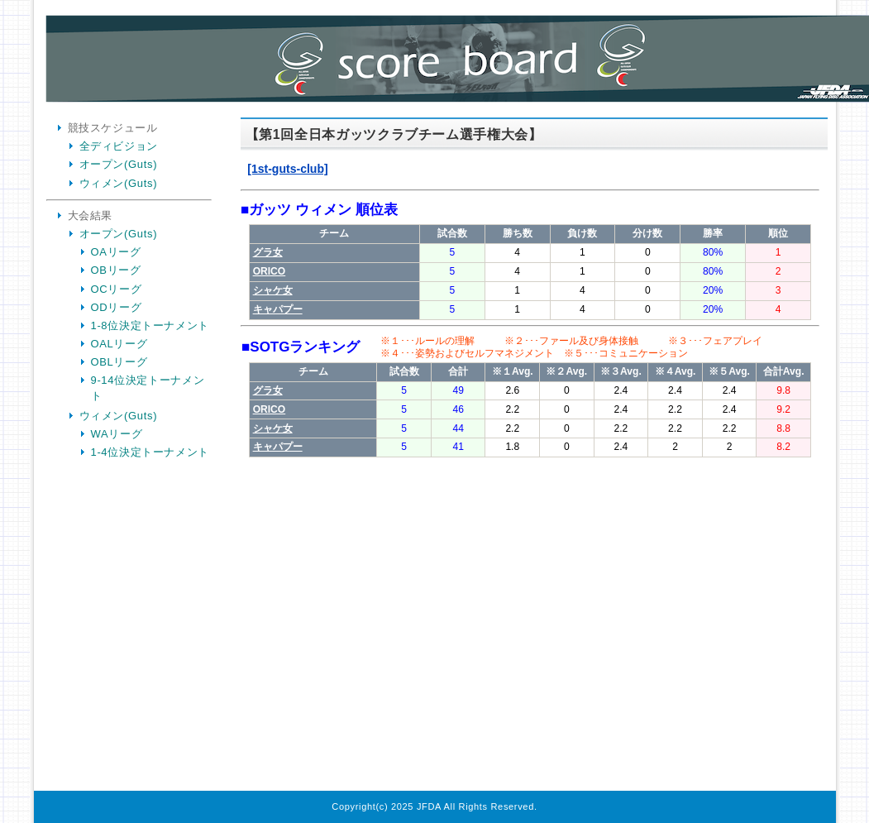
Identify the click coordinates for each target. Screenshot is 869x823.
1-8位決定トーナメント (150, 325)
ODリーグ (116, 307)
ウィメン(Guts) (118, 183)
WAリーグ (117, 434)
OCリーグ (116, 289)
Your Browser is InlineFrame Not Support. (530, 456)
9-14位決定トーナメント (148, 387)
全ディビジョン (119, 146)
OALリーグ (119, 343)
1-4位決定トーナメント (150, 452)
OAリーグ (116, 252)
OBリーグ (116, 270)
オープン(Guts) (118, 164)
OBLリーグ (119, 362)
